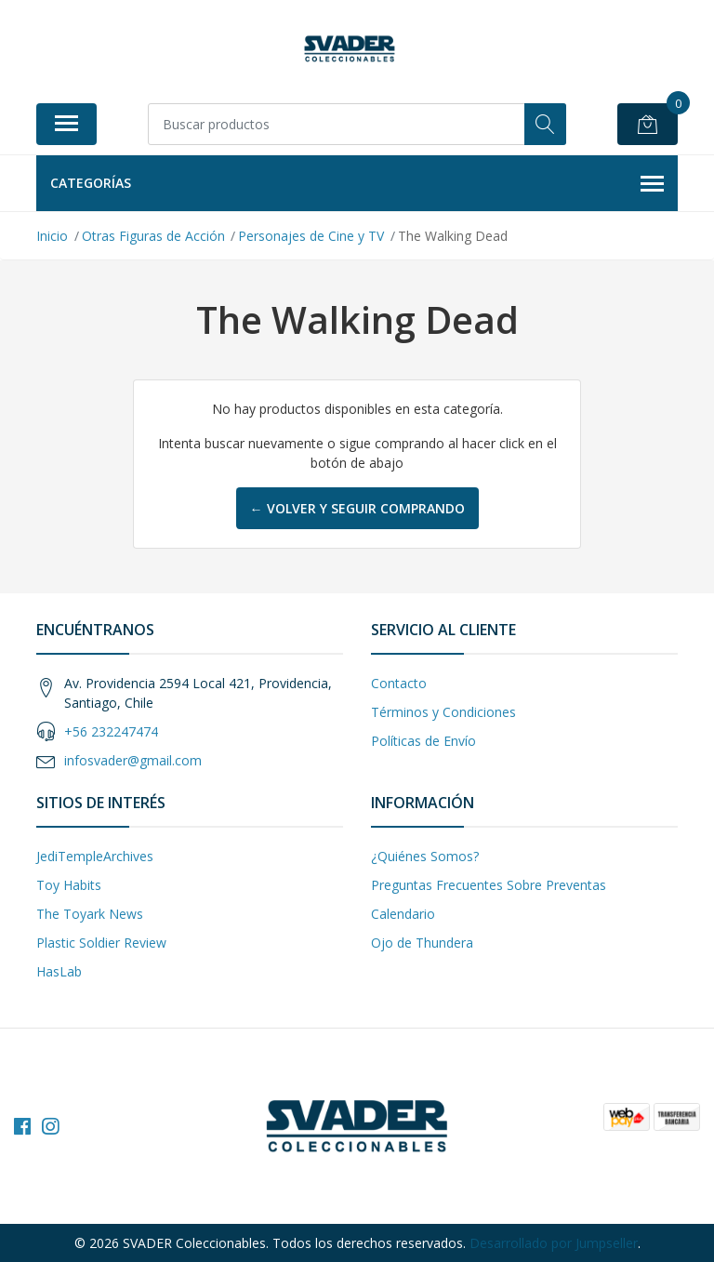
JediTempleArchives (94, 856)
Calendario (403, 914)
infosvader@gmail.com (133, 760)
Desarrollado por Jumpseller (553, 1243)
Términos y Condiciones (443, 712)
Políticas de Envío (423, 741)
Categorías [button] (357, 184)
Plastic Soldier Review (101, 942)
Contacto (399, 683)
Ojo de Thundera (422, 942)
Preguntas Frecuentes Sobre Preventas (488, 885)
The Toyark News (89, 914)
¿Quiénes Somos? (425, 856)
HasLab (59, 971)
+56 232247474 (111, 731)
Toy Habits (68, 885)
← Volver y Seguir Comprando (357, 508)
